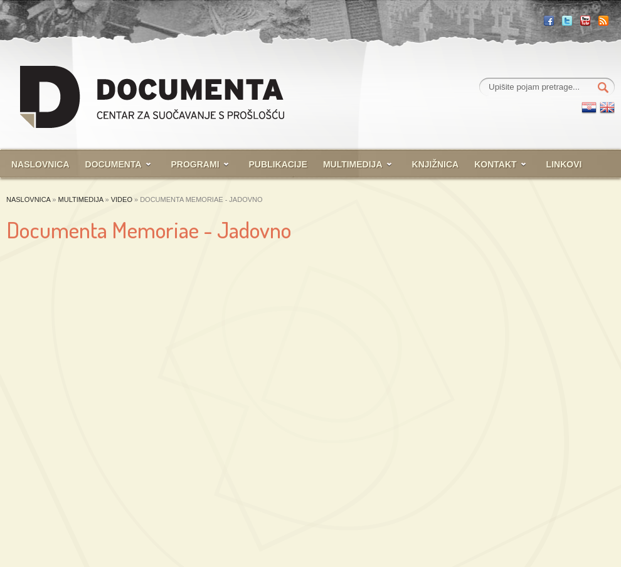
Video (121, 199)
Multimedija (353, 164)
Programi (195, 164)
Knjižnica (435, 164)
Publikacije (278, 164)
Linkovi (564, 164)
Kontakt (495, 164)
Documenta (113, 164)
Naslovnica (40, 164)
